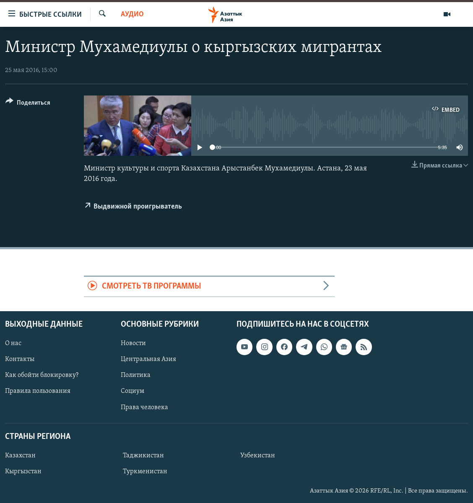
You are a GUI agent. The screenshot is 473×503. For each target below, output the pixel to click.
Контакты (19, 359)
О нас (13, 343)
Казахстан (20, 455)
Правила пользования (37, 391)
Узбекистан (257, 455)
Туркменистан (145, 471)
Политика (136, 375)
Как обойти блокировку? (41, 375)
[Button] (27, 104)
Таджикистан (143, 455)
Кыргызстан (23, 471)
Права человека (144, 407)
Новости (133, 343)
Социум (132, 391)
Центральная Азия (148, 359)
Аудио (132, 14)
